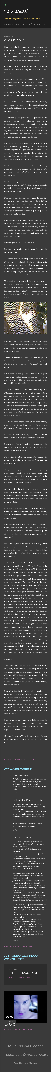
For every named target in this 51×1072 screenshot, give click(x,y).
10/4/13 (15, 940)
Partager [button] (7, 759)
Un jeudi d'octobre (23, 973)
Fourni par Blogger (25, 1046)
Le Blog (9, 24)
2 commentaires (24, 977)
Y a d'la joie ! (17, 11)
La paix (9, 1024)
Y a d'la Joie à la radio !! (30, 24)
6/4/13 (15, 830)
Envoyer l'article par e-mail (24, 759)
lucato (43, 1055)
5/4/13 (15, 793)
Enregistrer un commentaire (18, 946)
